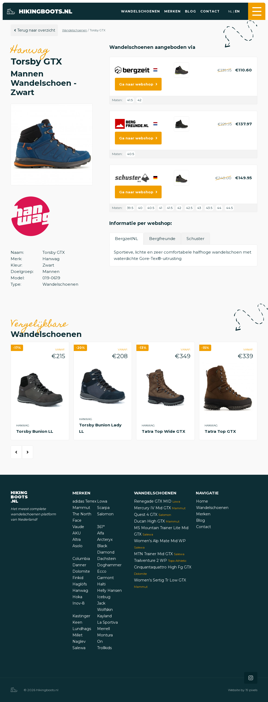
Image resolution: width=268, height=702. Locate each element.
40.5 (130, 154)
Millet (77, 635)
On (100, 641)
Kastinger (81, 616)
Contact (210, 11)
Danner (79, 565)
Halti (101, 584)
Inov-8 (78, 603)
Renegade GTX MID (157, 501)
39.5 (130, 208)
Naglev (79, 641)
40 (140, 208)
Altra (76, 539)
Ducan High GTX (156, 521)
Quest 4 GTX (152, 514)
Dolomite (81, 571)
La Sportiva (107, 622)
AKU (76, 533)
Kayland (104, 616)
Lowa (102, 501)
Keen (77, 622)
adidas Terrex (84, 501)
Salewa (78, 647)
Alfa (100, 533)
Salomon (105, 514)
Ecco (101, 571)
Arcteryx (105, 539)
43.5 (209, 208)
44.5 (229, 208)
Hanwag (80, 590)
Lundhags (81, 628)
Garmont (105, 577)
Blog (190, 11)
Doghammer (109, 565)
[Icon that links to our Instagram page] (251, 678)
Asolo (77, 545)
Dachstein (106, 558)
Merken (172, 11)
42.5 (189, 208)
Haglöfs (79, 584)
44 (219, 208)
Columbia (81, 558)
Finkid (77, 577)
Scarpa (103, 507)
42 (139, 100)
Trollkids (104, 647)
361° (101, 526)
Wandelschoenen (140, 11)
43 (199, 208)
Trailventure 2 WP (160, 560)
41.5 (130, 100)
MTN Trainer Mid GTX (159, 553)
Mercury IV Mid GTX (159, 508)
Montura (105, 635)
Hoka (77, 596)
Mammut (81, 507)
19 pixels (251, 690)
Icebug (103, 596)
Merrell (103, 628)
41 (160, 208)
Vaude (78, 526)
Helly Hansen (109, 590)
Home (202, 501)
